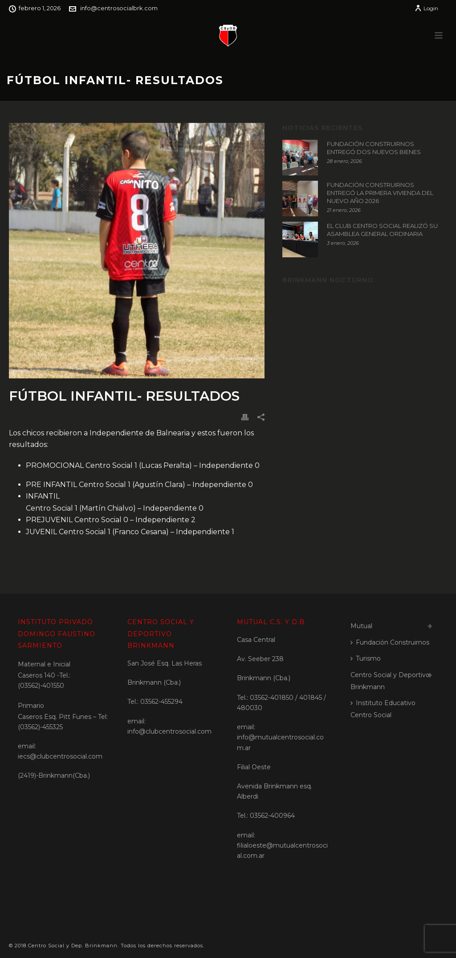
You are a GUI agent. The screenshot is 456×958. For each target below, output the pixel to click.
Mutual (361, 626)
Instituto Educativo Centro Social (382, 709)
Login (426, 8)
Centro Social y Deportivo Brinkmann (390, 681)
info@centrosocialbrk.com (119, 8)
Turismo (365, 658)
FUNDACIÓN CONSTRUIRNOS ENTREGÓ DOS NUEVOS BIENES (374, 147)
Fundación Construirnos (389, 642)
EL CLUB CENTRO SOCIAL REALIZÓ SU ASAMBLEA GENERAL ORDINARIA (382, 229)
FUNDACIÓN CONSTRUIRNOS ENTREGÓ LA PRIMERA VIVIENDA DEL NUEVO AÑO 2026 (380, 192)
